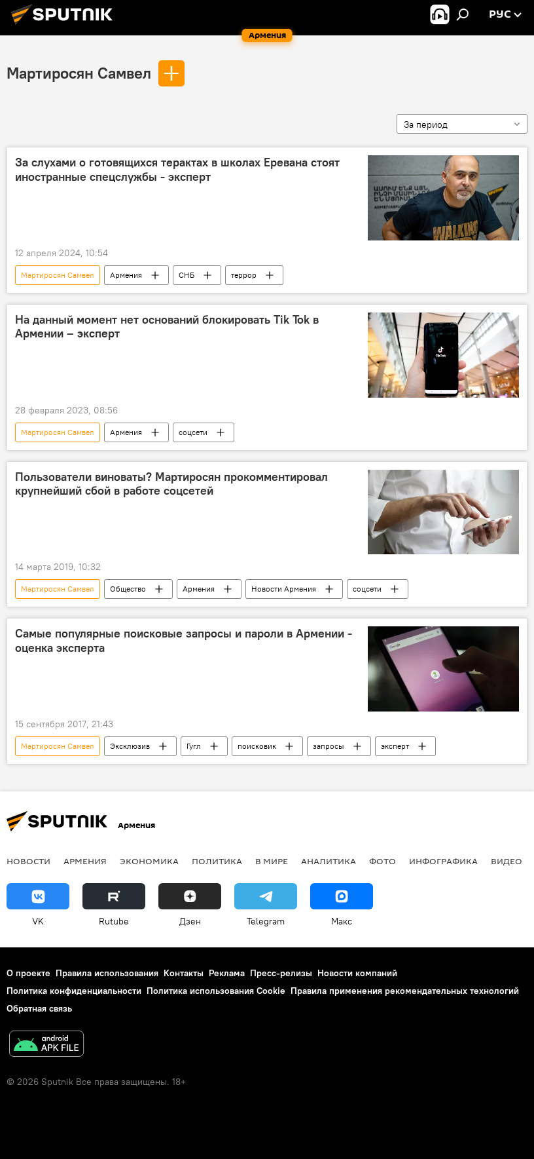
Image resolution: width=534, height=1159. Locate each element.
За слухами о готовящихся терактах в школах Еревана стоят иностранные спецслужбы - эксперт (177, 169)
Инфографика (443, 861)
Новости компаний (357, 973)
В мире (271, 861)
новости (28, 861)
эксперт (395, 746)
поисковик (257, 746)
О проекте (28, 973)
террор (244, 275)
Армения (126, 275)
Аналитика (328, 861)
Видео (506, 861)
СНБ (186, 275)
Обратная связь (39, 1008)
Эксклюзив (130, 746)
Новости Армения (283, 589)
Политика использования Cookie (216, 991)
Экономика (149, 861)
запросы (328, 746)
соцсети (193, 432)
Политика (217, 861)
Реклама (227, 973)
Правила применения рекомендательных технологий (405, 991)
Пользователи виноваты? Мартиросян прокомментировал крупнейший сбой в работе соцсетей (171, 484)
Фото (382, 861)
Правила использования (107, 973)
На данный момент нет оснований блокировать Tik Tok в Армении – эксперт (167, 327)
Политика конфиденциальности (74, 991)
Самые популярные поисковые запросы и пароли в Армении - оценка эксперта (183, 640)
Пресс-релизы (281, 973)
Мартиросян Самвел (79, 73)
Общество (128, 589)
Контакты (184, 973)
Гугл (194, 746)
